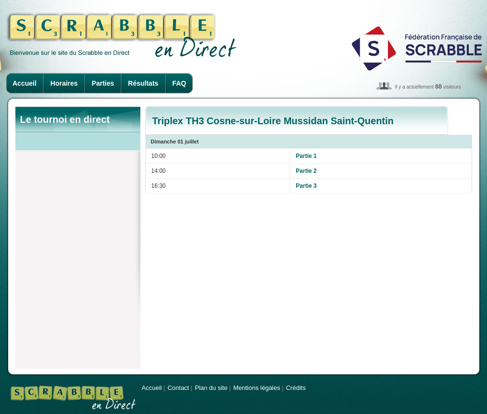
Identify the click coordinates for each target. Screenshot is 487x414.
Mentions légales (256, 387)
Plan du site (211, 387)
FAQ (179, 83)
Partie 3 (306, 185)
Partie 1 (306, 156)
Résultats (143, 83)
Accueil (24, 83)
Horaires (64, 83)
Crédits (296, 387)
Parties (103, 83)
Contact (178, 387)
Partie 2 (306, 171)
